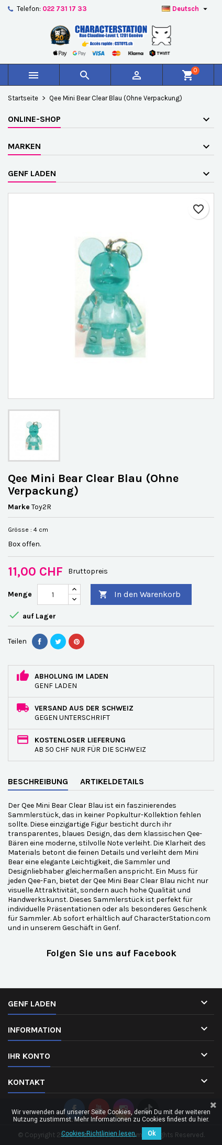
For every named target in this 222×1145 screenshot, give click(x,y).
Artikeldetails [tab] (112, 781)
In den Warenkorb (139, 594)
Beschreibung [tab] (38, 781)
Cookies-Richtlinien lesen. (99, 1133)
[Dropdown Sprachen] (186, 9)
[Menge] (53, 594)
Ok (152, 1133)
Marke (19, 506)
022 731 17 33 (64, 9)
